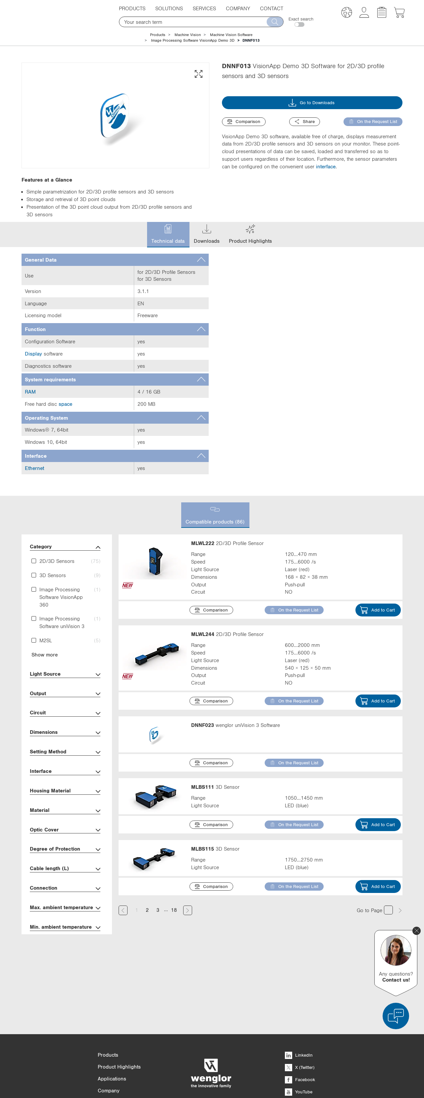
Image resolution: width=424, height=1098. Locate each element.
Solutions (169, 8)
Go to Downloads (311, 103)
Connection (65, 888)
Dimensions (65, 732)
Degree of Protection (65, 849)
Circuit (65, 713)
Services (204, 8)
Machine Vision (188, 35)
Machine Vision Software (231, 35)
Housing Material (65, 791)
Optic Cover (65, 830)
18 (174, 909)
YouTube (298, 1025)
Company (238, 8)
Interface (65, 771)
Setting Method (65, 752)
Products (132, 8)
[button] (346, 13)
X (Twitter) (299, 1001)
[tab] (115, 260)
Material (65, 810)
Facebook (300, 1013)
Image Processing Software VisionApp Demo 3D (193, 40)
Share (304, 121)
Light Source (65, 674)
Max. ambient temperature (65, 908)
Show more (44, 654)
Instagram (300, 1037)
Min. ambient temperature (65, 927)
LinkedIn (299, 989)
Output (65, 694)
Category (65, 547)
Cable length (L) (65, 869)
